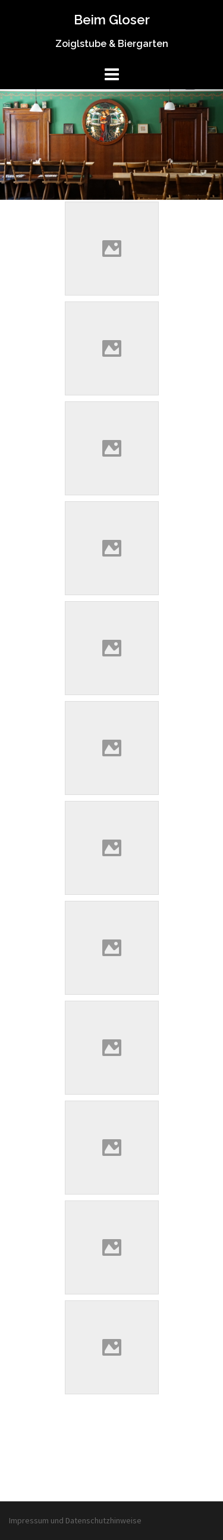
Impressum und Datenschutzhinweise (75, 1520)
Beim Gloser (112, 19)
